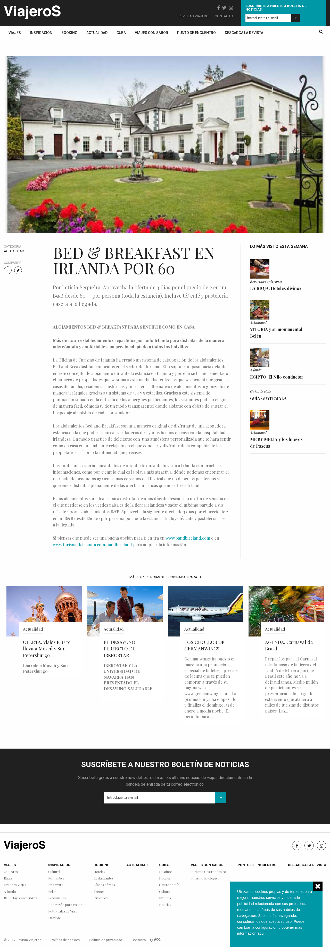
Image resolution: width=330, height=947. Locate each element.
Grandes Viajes (15, 885)
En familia (55, 885)
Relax (52, 891)
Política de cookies (65, 940)
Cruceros (101, 898)
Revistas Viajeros (195, 16)
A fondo (256, 369)
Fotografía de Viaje (62, 911)
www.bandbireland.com (188, 538)
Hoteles (99, 872)
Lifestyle (54, 918)
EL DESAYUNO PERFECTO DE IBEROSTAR (119, 649)
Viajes (15, 33)
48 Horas (11, 872)
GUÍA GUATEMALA (268, 398)
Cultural (54, 872)
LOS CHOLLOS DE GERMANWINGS (204, 645)
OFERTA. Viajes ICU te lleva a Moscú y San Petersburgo (47, 649)
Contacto (224, 16)
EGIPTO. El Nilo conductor (276, 377)
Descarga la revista (244, 33)
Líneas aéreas (104, 885)
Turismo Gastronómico (208, 872)
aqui (260, 933)
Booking (69, 33)
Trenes (99, 891)
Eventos (165, 898)
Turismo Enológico (205, 878)
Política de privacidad (105, 940)
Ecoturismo (57, 898)
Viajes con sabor (151, 33)
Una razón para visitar (65, 905)
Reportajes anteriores (266, 281)
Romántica (56, 878)
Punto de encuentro (196, 33)
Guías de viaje (260, 391)
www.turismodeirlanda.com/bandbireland (92, 544)
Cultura (164, 891)
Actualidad (97, 33)
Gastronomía (169, 885)
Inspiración (41, 33)
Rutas (8, 878)
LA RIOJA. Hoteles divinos (275, 288)
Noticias (165, 905)
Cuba (121, 33)
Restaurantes (103, 878)
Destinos (165, 872)
